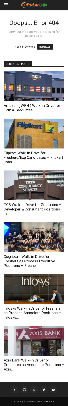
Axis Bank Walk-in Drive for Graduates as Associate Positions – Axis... (34, 364)
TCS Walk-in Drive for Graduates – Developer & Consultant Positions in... (32, 209)
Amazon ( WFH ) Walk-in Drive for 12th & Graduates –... (32, 107)
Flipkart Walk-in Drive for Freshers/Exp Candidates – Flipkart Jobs (33, 157)
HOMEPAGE (44, 47)
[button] (6, 5)
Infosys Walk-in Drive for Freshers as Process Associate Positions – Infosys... (32, 313)
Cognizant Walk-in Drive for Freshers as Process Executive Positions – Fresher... (29, 261)
